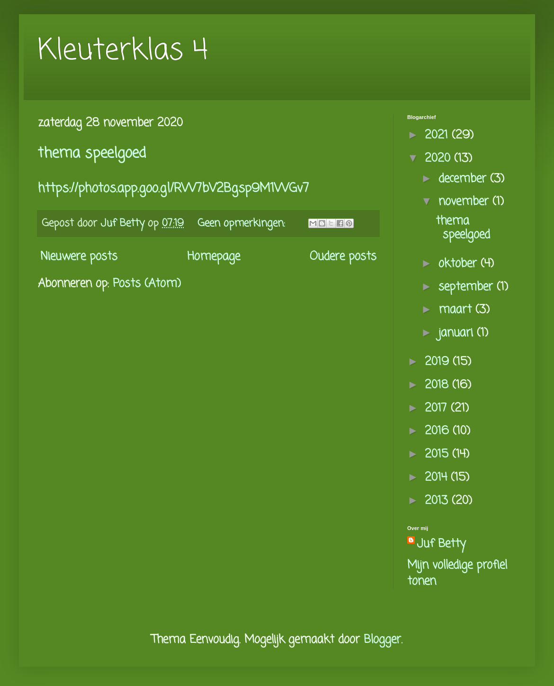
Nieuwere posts (78, 256)
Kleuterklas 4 (123, 51)
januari (457, 333)
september (467, 287)
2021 (438, 135)
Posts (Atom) (147, 284)
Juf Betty (441, 544)
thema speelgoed (92, 154)
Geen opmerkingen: (242, 223)
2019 (439, 362)
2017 (438, 408)
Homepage (213, 256)
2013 (438, 501)
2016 (439, 431)
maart (456, 310)
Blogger (382, 640)
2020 (439, 158)
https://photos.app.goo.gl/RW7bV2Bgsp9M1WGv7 (173, 188)
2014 (438, 477)
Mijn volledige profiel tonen (457, 573)
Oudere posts (343, 256)
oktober (459, 264)
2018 (438, 385)
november (465, 201)
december (464, 179)
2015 (438, 454)
